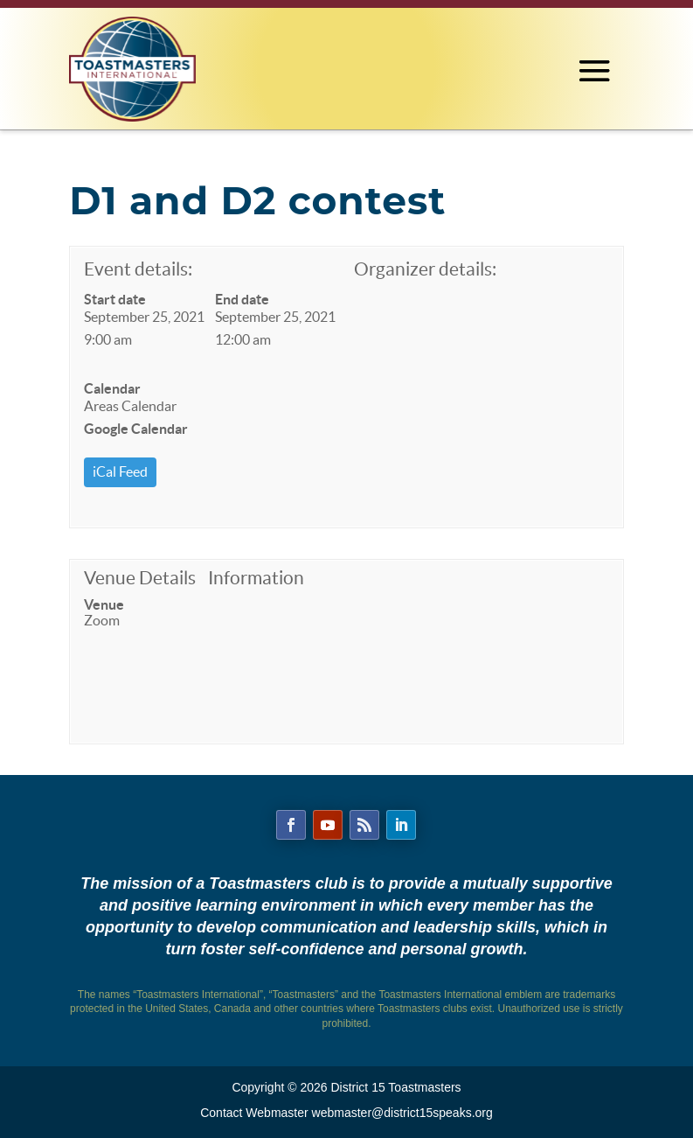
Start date (115, 299)
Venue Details (140, 578)
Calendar (112, 388)
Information (256, 578)
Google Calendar (136, 428)
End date (242, 299)
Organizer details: (425, 269)
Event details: (138, 269)
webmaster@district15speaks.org (402, 1113)
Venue (104, 604)
